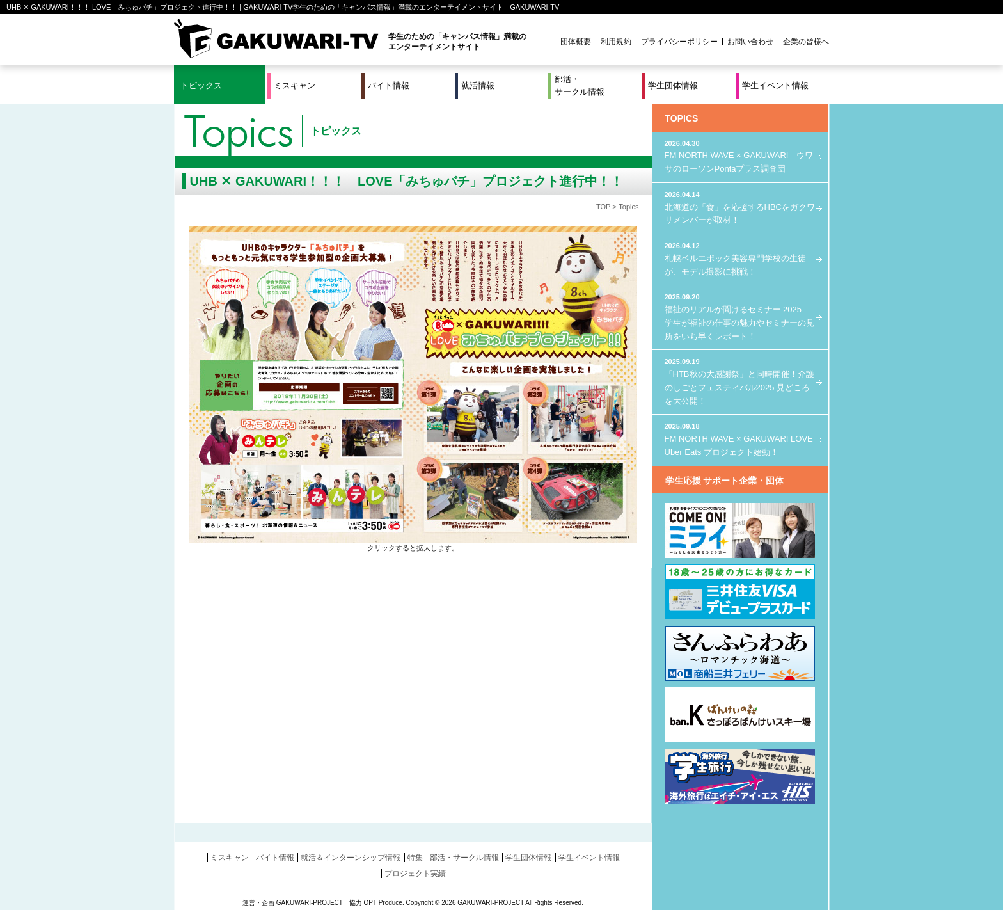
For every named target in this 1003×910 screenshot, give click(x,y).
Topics (628, 207)
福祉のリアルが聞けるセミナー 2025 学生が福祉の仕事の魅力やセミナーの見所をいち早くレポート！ (740, 316)
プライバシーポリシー (679, 41)
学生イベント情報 (775, 85)
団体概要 (575, 41)
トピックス (201, 85)
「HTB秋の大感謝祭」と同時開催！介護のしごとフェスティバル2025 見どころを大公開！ (740, 380)
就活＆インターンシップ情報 (350, 857)
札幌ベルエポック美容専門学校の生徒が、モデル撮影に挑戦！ (740, 258)
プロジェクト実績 (415, 873)
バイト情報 (388, 85)
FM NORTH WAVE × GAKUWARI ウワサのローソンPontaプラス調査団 (740, 155)
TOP (603, 207)
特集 (415, 857)
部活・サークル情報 (579, 85)
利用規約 (616, 41)
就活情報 (477, 85)
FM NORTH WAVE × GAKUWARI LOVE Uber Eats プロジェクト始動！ (740, 438)
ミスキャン (294, 85)
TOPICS (682, 118)
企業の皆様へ (806, 41)
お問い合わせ (750, 41)
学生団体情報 (673, 85)
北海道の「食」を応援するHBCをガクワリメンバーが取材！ (740, 207)
